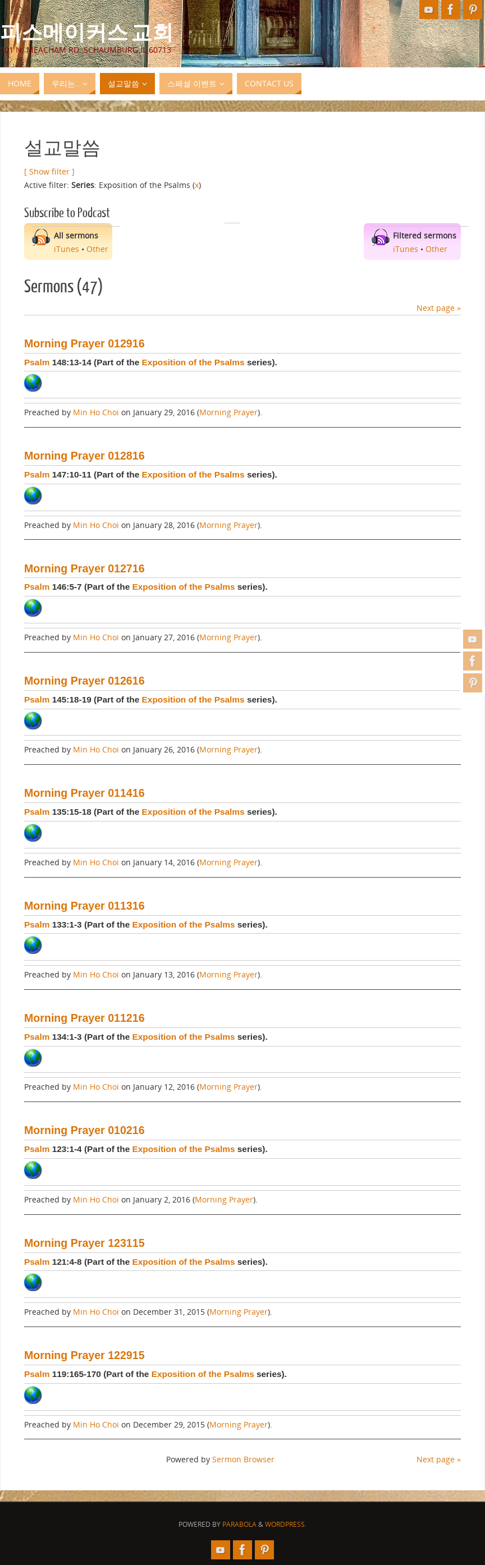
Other (97, 249)
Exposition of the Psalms (193, 362)
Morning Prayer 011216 (84, 1018)
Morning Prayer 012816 (84, 455)
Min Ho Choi (96, 412)
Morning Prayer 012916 (84, 343)
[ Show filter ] (49, 171)
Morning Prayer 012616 (84, 680)
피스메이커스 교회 (86, 31)
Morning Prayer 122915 (84, 1355)
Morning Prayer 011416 (84, 793)
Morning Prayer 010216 (84, 1130)
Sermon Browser (243, 1459)
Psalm (36, 362)
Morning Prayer (228, 412)
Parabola (239, 1524)
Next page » (439, 307)
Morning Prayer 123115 (84, 1243)
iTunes (66, 249)
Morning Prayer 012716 (84, 568)
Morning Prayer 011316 (84, 905)
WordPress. (285, 1524)
